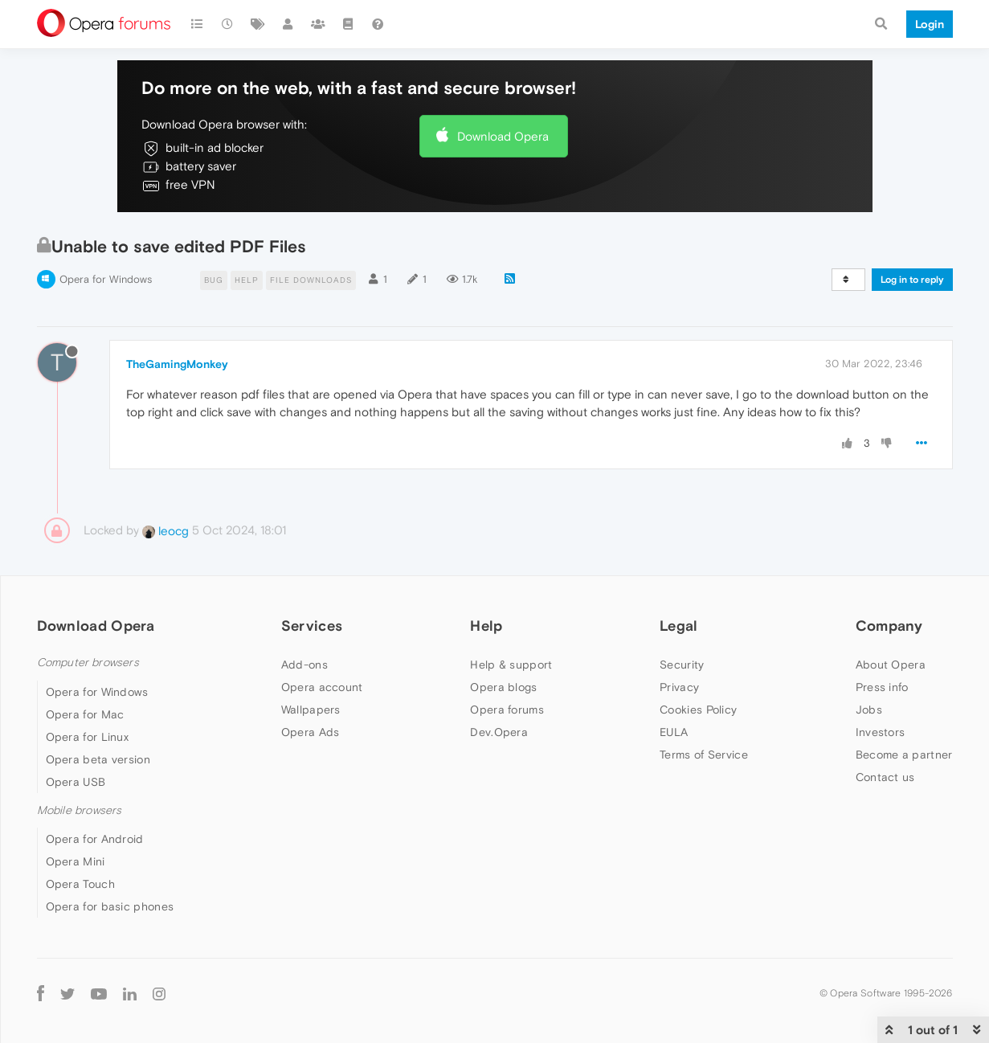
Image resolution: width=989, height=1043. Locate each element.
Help (486, 625)
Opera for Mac (85, 714)
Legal (679, 625)
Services (311, 625)
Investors (880, 732)
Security (682, 664)
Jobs (869, 709)
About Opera (891, 664)
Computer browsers (88, 662)
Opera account (322, 687)
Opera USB (76, 781)
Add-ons (304, 664)
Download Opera (503, 136)
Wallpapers (311, 709)
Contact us (885, 777)
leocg (165, 531)
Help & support (511, 664)
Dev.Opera (499, 732)
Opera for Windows (105, 279)
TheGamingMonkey (177, 364)
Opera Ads (310, 732)
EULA (674, 732)
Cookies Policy (698, 709)
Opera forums (507, 709)
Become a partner (904, 754)
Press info (882, 687)
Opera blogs (503, 687)
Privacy (679, 687)
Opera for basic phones (110, 906)
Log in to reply (912, 279)
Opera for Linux (87, 736)
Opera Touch (80, 883)
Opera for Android (95, 838)
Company (889, 625)
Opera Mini (75, 861)
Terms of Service (704, 754)
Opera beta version (98, 759)
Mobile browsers (79, 810)
